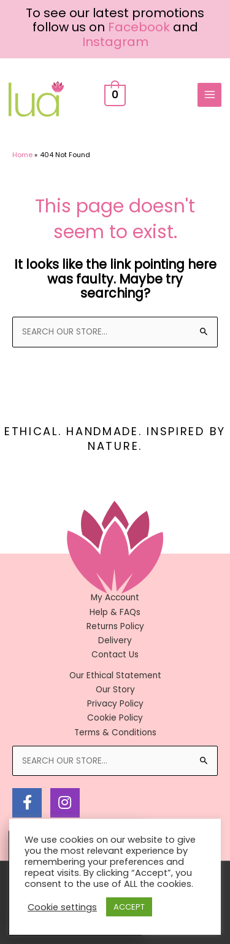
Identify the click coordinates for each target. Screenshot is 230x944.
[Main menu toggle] (209, 95)
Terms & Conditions (115, 732)
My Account (115, 597)
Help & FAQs (115, 612)
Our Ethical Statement (115, 675)
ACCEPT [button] (129, 907)
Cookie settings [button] (62, 907)
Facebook (139, 27)
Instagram (115, 41)
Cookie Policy (115, 718)
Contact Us (115, 654)
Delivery (115, 640)
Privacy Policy (115, 704)
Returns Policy (115, 626)
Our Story (115, 689)
